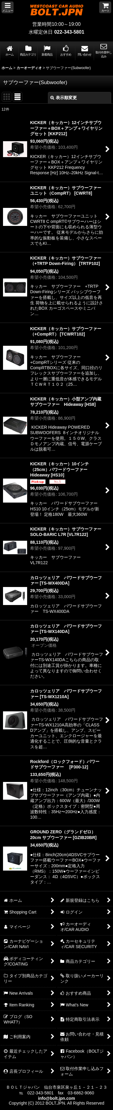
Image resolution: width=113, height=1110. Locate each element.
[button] (8, 7)
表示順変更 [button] (63, 97)
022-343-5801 (69, 32)
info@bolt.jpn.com (56, 1098)
